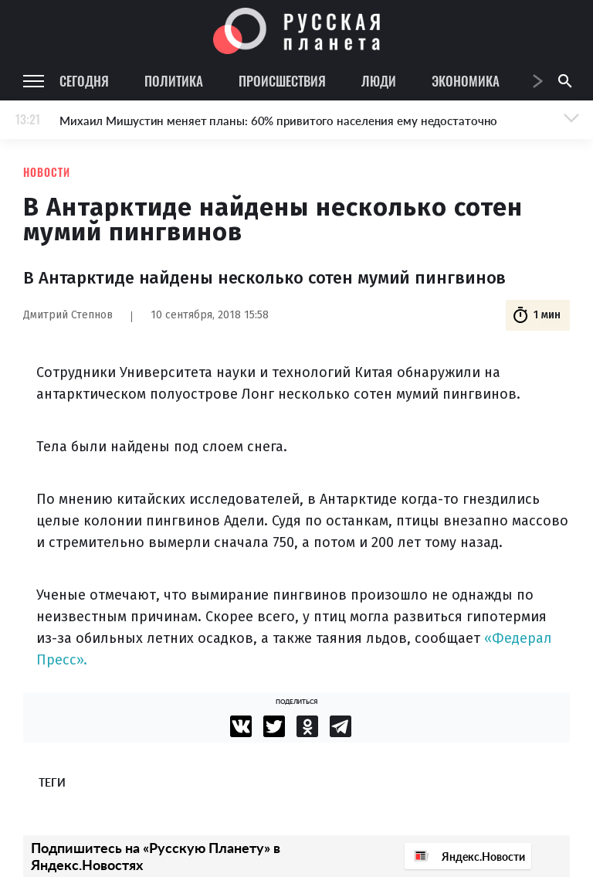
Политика (173, 80)
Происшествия (282, 80)
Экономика (466, 80)
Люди (378, 80)
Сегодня (84, 80)
